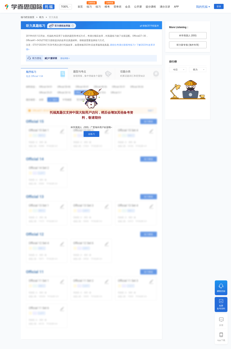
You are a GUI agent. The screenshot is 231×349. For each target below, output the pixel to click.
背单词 (117, 6)
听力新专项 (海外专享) (188, 45)
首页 (80, 6)
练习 (89, 6)
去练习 (91, 134)
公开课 (138, 6)
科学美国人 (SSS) (188, 35)
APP (176, 6)
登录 (219, 6)
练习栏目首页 (27, 17)
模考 (107, 6)
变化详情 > (64, 58)
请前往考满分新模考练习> (123, 45)
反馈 (221, 325)
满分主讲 (165, 6)
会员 (127, 6)
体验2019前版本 (151, 25)
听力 (41, 17)
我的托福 (202, 6)
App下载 (221, 340)
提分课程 (151, 6)
